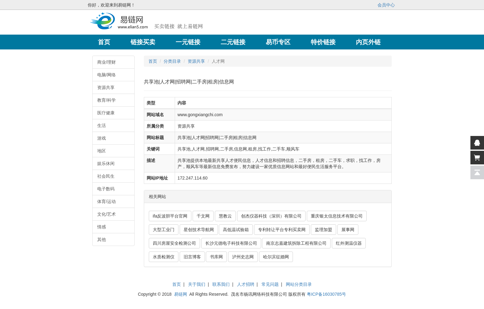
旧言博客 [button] (192, 256)
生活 (101, 125)
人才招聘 (245, 284)
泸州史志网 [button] (243, 256)
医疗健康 (106, 112)
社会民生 (106, 176)
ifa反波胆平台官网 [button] (170, 216)
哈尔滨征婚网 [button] (276, 256)
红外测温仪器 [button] (349, 243)
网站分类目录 (299, 284)
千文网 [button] (203, 216)
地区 (101, 150)
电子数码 (106, 188)
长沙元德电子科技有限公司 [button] (231, 243)
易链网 (180, 294)
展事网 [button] (347, 229)
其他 (101, 239)
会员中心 (386, 4)
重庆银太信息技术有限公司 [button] (337, 216)
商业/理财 (106, 62)
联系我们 (221, 284)
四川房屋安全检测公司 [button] (174, 243)
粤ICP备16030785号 (326, 294)
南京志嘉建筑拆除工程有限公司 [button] (296, 243)
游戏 (101, 138)
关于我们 (196, 284)
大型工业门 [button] (163, 229)
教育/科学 (106, 100)
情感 (101, 226)
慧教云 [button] (225, 216)
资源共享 (106, 87)
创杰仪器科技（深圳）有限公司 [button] (271, 216)
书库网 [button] (216, 256)
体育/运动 (106, 201)
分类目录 (172, 61)
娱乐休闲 (106, 163)
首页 (152, 61)
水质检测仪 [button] (163, 256)
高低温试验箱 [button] (236, 229)
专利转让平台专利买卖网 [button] (282, 229)
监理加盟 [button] (323, 229)
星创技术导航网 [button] (199, 229)
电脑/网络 (106, 74)
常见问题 (270, 284)
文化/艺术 (106, 214)
